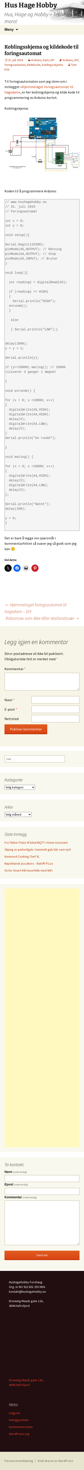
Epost (16, 1184)
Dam (46, 60)
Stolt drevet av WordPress (55, 1461)
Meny (9, 29)
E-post (10, 709)
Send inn (42, 1255)
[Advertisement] (42, 1017)
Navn (9, 700)
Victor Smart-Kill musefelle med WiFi (28, 870)
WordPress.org (19, 1434)
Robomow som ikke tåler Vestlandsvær (43, 618)
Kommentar (15, 669)
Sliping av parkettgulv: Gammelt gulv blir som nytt (37, 849)
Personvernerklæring (18, 1461)
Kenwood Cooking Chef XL (21, 856)
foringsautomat (14, 65)
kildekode (33, 65)
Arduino (36, 60)
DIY (52, 60)
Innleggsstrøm (18, 1420)
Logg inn (14, 1413)
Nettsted (11, 718)
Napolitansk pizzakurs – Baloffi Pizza (28, 863)
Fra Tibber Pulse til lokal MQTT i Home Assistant (36, 843)
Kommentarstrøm (21, 1427)
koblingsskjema (52, 65)
